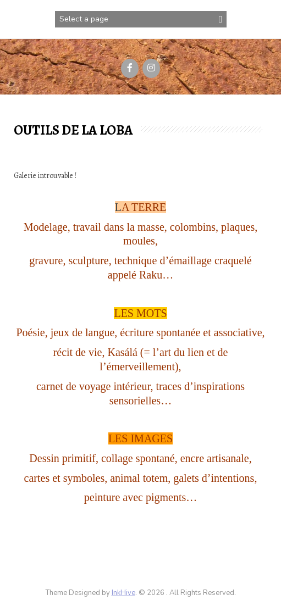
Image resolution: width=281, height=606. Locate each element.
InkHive (123, 593)
